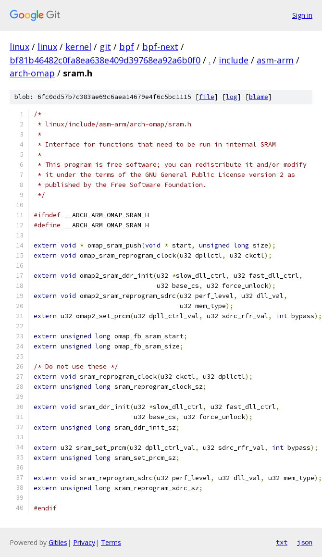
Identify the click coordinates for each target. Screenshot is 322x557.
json (304, 542)
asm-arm (275, 60)
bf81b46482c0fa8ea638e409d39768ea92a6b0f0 (105, 60)
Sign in (302, 15)
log (231, 97)
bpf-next (160, 46)
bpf (126, 46)
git (105, 46)
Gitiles (58, 542)
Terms (111, 542)
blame (258, 97)
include (233, 60)
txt (281, 542)
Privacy (84, 542)
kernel (78, 46)
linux (19, 46)
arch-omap (32, 73)
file (206, 97)
